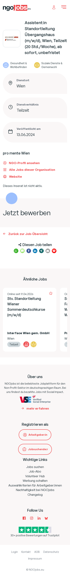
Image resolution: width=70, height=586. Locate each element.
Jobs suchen (35, 467)
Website (12, 176)
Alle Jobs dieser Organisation (29, 170)
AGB (37, 551)
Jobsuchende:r (38, 449)
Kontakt (26, 551)
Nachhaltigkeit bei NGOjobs (35, 490)
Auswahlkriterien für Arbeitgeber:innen (35, 485)
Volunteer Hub (35, 476)
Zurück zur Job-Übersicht (28, 234)
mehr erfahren (37, 408)
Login (14, 551)
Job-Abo (35, 471)
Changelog (35, 494)
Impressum (35, 558)
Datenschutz (51, 551)
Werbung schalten (35, 480)
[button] (16, 251)
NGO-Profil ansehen (21, 163)
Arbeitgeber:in (37, 434)
